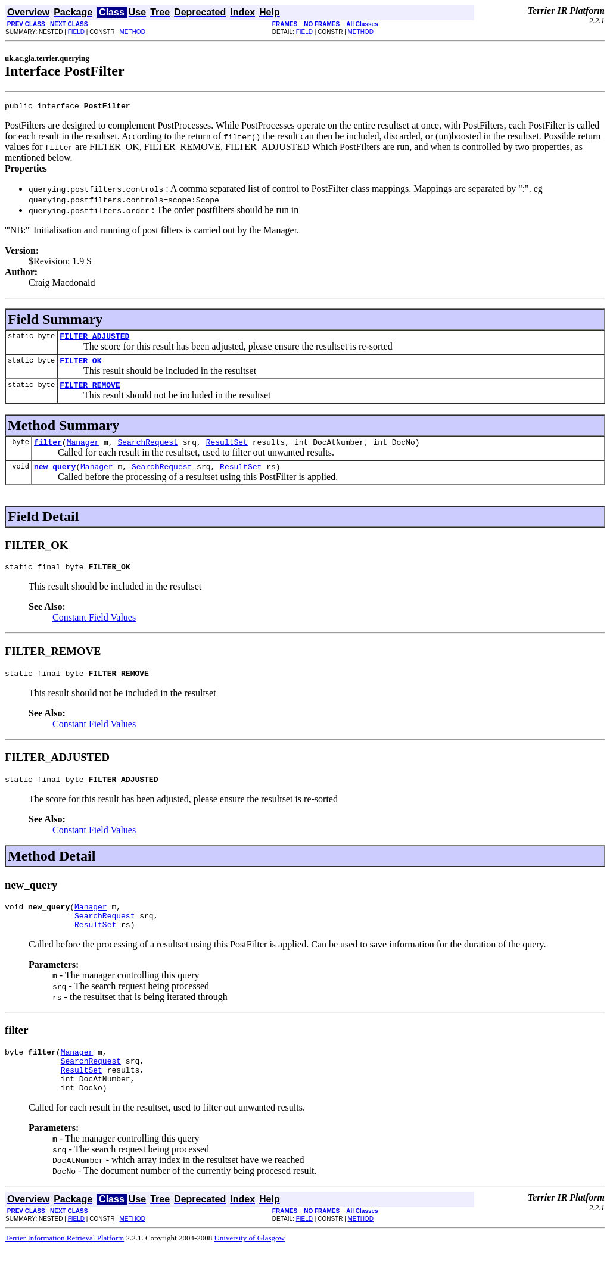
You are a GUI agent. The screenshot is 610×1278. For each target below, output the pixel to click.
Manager (83, 450)
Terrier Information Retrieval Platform (64, 1268)
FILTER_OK (80, 365)
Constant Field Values (94, 630)
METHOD (132, 32)
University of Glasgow (249, 1268)
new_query (55, 477)
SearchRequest (147, 450)
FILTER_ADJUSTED (94, 339)
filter (48, 450)
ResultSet (227, 450)
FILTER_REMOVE (90, 391)
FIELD (76, 32)
